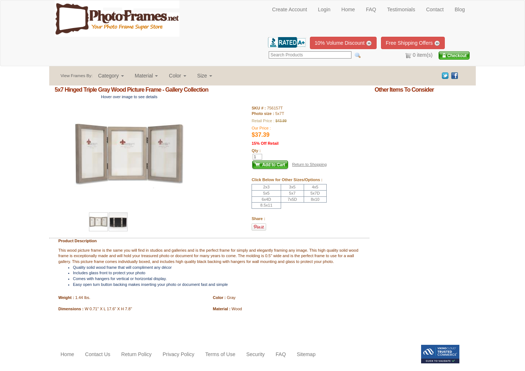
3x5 (292, 187)
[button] (111, 76)
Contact (435, 9)
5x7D (315, 193)
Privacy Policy (178, 354)
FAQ (371, 9)
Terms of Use (220, 354)
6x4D (266, 199)
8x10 (315, 199)
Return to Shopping (309, 164)
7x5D (292, 199)
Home (348, 9)
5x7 (292, 193)
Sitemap (306, 354)
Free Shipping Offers (413, 43)
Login (324, 9)
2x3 (266, 187)
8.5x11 (266, 205)
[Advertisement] (97, 327)
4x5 (315, 187)
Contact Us (97, 354)
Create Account (289, 9)
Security (255, 354)
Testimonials (401, 9)
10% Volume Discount (343, 43)
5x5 (266, 193)
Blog (460, 9)
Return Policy (136, 354)
